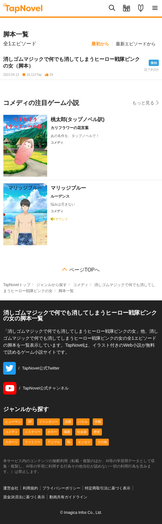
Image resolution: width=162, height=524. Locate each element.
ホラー (52, 432)
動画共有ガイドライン (68, 497)
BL (69, 442)
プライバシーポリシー (61, 488)
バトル (83, 421)
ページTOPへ (84, 269)
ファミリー (32, 442)
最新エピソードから (136, 44)
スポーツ (11, 442)
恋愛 (68, 421)
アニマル (53, 442)
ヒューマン (13, 421)
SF (30, 421)
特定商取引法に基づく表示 (107, 488)
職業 (67, 432)
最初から (100, 44)
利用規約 (30, 488)
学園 (98, 421)
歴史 (97, 432)
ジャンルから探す (51, 285)
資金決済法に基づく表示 (24, 497)
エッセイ (84, 442)
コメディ (80, 285)
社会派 (82, 432)
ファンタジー (48, 421)
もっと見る (145, 102)
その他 (102, 442)
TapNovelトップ (16, 285)
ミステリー (32, 432)
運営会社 (10, 488)
